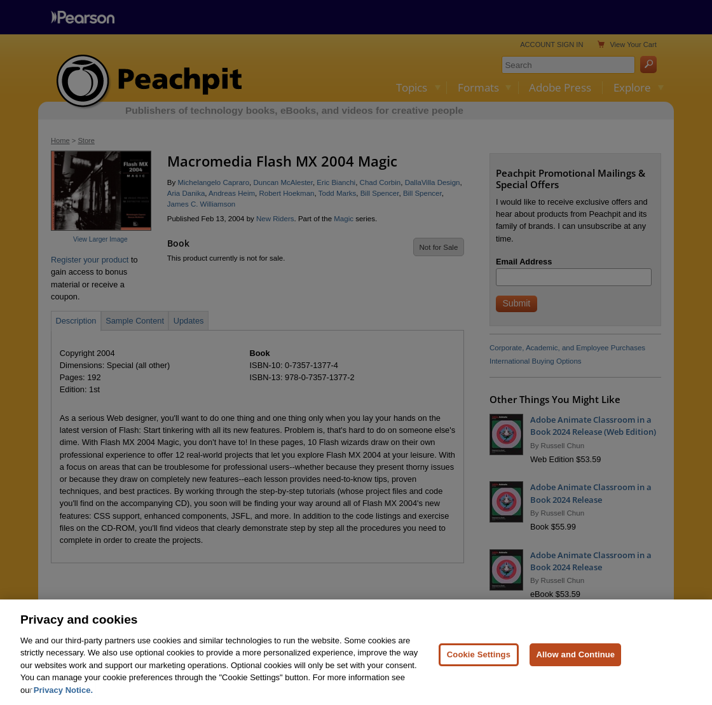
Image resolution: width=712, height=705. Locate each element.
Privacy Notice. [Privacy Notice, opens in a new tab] (63, 696)
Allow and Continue (575, 660)
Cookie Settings (478, 660)
